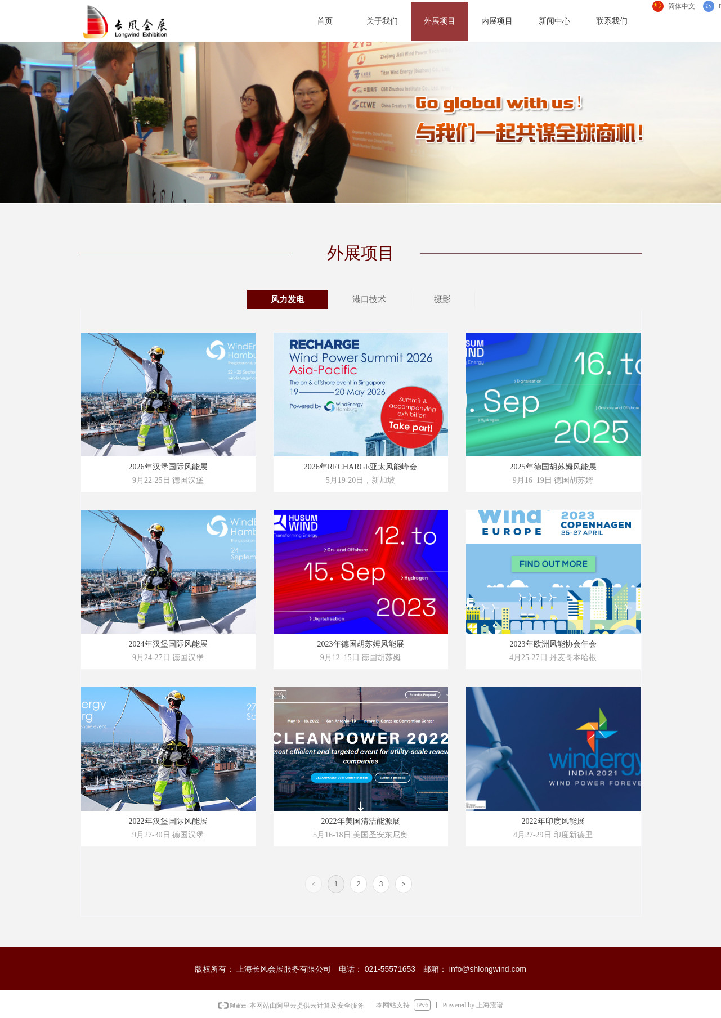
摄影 (442, 299)
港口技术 (369, 299)
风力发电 (287, 299)
